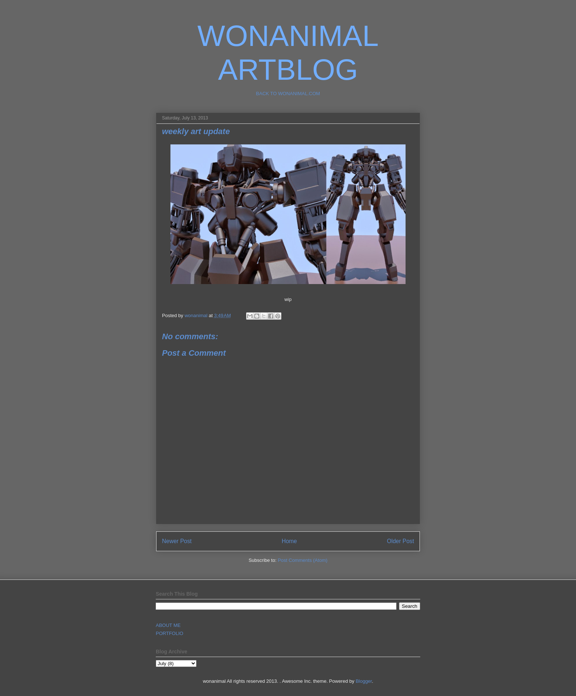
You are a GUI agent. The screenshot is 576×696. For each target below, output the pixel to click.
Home (289, 541)
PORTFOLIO (169, 633)
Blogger (364, 681)
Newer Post (177, 541)
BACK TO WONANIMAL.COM (288, 93)
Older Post (400, 541)
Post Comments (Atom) (302, 560)
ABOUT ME (168, 625)
